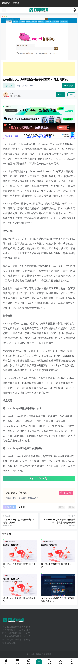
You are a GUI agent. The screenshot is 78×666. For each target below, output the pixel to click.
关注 (60, 94)
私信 (71, 94)
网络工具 (8, 86)
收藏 (21, 507)
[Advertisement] (39, 69)
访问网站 (69, 86)
